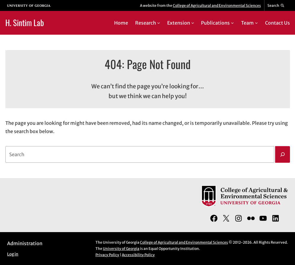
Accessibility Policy (138, 255)
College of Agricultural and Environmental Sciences (217, 5)
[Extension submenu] (192, 22)
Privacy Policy (107, 255)
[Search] (282, 154)
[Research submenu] (158, 22)
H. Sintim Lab (24, 22)
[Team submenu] (256, 22)
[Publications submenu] (232, 22)
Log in (12, 254)
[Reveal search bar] (276, 5)
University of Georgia (121, 248)
